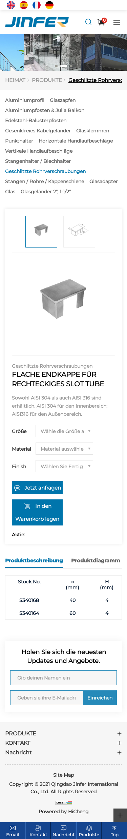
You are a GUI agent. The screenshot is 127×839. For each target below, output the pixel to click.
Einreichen (99, 698)
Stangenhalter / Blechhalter (38, 161)
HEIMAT (15, 80)
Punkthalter (19, 141)
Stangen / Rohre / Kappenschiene (44, 181)
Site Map (63, 775)
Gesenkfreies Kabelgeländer (38, 131)
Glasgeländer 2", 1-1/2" (46, 192)
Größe (19, 431)
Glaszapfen (63, 100)
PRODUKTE (47, 80)
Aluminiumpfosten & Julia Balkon (44, 110)
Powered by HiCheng (64, 812)
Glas (10, 192)
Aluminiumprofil (24, 100)
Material (21, 449)
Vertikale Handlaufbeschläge (38, 151)
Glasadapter (103, 181)
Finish (19, 467)
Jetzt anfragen (42, 488)
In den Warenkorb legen (37, 512)
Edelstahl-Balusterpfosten (35, 120)
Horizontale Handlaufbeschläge (76, 141)
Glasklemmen (92, 131)
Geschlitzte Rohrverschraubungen (45, 171)
